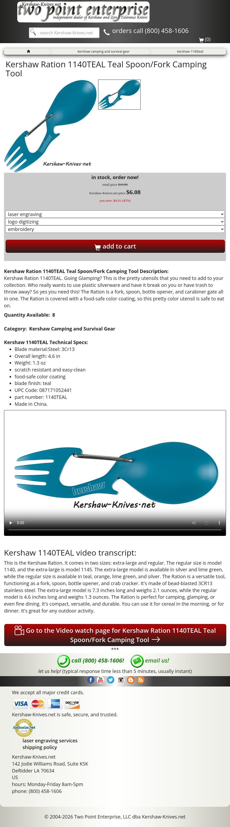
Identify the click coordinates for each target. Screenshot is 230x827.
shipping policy (40, 747)
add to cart (115, 246)
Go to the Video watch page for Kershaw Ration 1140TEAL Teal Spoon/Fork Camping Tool (115, 635)
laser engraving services (50, 740)
